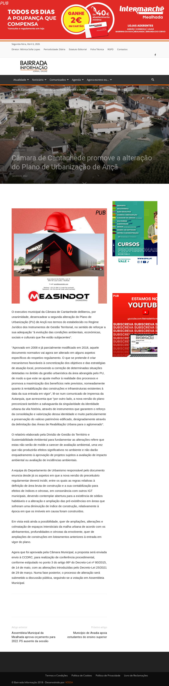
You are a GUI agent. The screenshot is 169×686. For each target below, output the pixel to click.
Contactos (122, 49)
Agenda (78, 79)
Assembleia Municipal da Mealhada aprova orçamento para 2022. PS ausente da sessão (33, 637)
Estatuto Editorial (78, 49)
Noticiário (39, 79)
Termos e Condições (56, 675)
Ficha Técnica (97, 49)
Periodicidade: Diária (54, 49)
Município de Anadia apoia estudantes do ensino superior (87, 635)
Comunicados (59, 79)
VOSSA (69, 682)
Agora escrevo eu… (99, 79)
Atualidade (21, 79)
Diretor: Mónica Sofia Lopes (26, 49)
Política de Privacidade (108, 675)
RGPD (110, 49)
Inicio (14, 89)
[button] (152, 80)
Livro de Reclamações (136, 675)
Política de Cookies (82, 675)
